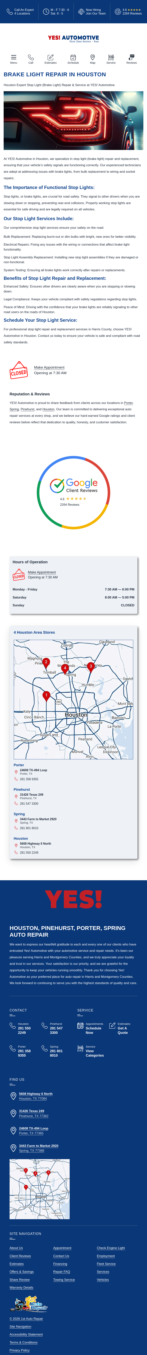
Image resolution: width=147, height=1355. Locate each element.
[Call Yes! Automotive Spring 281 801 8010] (56, 1054)
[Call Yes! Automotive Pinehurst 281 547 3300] (56, 1028)
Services (103, 1272)
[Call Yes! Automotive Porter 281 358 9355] (24, 1051)
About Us (16, 1248)
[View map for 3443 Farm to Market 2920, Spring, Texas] (76, 820)
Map (92, 62)
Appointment (62, 1248)
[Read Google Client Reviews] (132, 11)
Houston (48, 409)
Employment (106, 1256)
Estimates (51, 62)
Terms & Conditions (24, 1342)
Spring (14, 409)
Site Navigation (20, 1326)
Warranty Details (21, 1287)
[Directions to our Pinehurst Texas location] (40, 1113)
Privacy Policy (20, 1350)
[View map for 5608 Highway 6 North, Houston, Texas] (76, 845)
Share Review (20, 1280)
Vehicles (103, 1280)
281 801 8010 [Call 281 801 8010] (29, 828)
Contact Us (61, 1256)
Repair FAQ (61, 1272)
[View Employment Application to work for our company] (91, 11)
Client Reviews (20, 1256)
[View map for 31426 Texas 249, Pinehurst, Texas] (76, 796)
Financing (60, 1264)
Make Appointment (49, 367)
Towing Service (64, 1280)
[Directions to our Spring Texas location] (40, 1148)
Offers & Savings (22, 1272)
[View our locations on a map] (40, 1189)
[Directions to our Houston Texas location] (40, 1096)
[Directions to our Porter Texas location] (40, 1131)
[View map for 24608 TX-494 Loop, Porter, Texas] (76, 771)
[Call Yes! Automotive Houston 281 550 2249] (24, 1028)
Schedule (73, 62)
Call (31, 62)
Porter (128, 403)
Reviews (131, 62)
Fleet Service (106, 1264)
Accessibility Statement (26, 1334)
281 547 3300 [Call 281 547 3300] (29, 803)
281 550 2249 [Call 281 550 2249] (29, 852)
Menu (13, 62)
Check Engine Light (111, 1248)
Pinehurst (27, 409)
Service (111, 62)
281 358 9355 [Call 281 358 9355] (29, 779)
